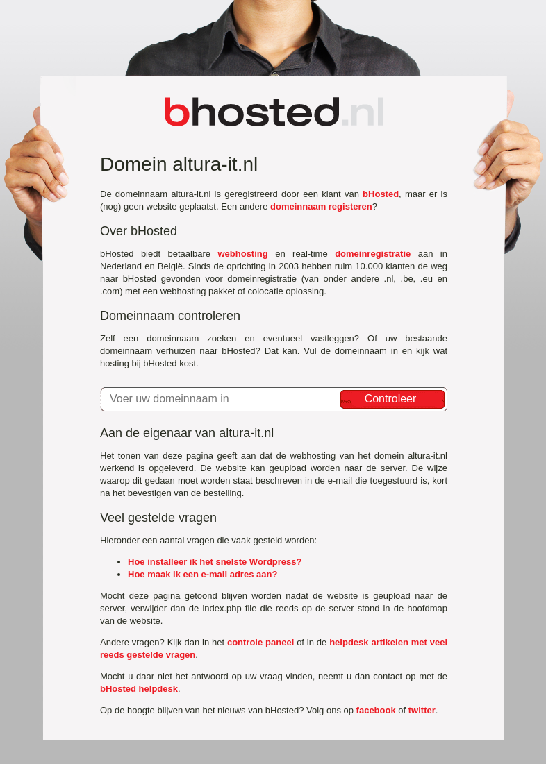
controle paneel (260, 642)
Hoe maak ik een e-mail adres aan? (202, 574)
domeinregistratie (373, 253)
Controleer (391, 399)
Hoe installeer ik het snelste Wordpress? (214, 562)
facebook (376, 710)
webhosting (242, 253)
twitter (422, 710)
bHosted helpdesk (139, 689)
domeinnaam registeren (321, 206)
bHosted (381, 194)
